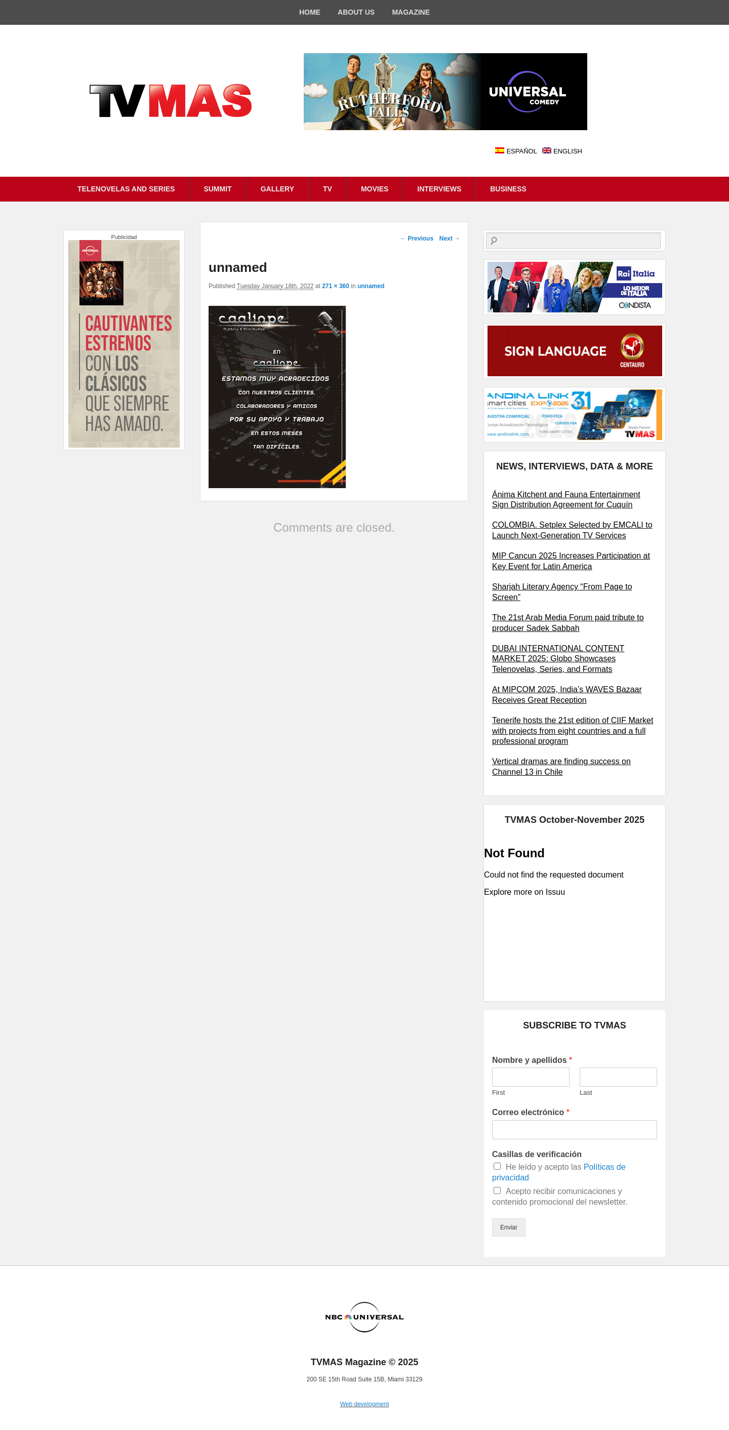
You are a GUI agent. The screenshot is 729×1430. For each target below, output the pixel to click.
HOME (309, 12)
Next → (449, 238)
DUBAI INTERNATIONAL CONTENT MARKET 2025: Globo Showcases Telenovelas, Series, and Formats (558, 658)
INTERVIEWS (439, 189)
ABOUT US (356, 12)
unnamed (370, 286)
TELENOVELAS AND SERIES (126, 189)
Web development (364, 1404)
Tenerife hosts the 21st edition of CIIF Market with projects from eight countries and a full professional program (572, 730)
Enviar (508, 1227)
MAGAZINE (411, 12)
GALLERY (277, 189)
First (498, 1092)
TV (327, 189)
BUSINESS (508, 189)
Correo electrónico (531, 1112)
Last (586, 1092)
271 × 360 (335, 286)
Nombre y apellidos (532, 1060)
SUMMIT (217, 189)
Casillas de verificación (537, 1154)
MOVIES (374, 189)
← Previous (416, 238)
